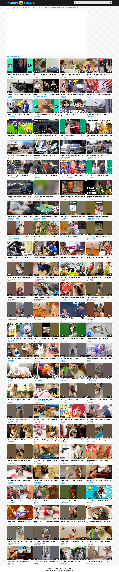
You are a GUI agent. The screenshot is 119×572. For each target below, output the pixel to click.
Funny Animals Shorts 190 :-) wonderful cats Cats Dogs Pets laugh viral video (45, 542)
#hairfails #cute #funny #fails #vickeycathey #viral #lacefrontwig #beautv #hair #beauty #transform (18, 298)
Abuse (69, 568)
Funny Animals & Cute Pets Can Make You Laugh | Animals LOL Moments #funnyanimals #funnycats (20, 237)
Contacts (63, 568)
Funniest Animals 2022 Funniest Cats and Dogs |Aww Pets (73, 481)
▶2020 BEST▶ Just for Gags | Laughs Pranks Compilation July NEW (45, 74)
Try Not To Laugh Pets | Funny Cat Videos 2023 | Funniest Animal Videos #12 (20, 481)
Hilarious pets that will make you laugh (45, 501)
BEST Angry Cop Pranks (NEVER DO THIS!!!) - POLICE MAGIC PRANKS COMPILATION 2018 (18, 176)
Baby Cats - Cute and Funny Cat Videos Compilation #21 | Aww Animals (19, 359)
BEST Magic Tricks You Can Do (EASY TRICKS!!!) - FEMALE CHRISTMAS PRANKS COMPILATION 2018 (20, 115)
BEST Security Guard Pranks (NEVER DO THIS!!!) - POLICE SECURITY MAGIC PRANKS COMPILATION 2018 (45, 176)
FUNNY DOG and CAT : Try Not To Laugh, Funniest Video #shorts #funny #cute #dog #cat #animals (99, 298)
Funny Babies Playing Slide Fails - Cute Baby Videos (72, 257)
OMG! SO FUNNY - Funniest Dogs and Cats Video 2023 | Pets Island (46, 521)
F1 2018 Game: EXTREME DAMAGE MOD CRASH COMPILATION (45, 135)
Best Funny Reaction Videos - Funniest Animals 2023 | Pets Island (98, 562)
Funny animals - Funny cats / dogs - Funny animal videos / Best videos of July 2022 (20, 95)
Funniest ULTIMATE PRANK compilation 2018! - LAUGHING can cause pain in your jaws (72, 156)
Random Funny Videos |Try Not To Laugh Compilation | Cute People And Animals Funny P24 (19, 399)
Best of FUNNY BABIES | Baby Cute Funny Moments (99, 359)
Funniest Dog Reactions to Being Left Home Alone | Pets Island (18, 562)
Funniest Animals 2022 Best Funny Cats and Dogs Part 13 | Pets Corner (72, 460)
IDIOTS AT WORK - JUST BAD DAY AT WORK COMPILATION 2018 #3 (97, 156)
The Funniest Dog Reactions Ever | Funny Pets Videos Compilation (99, 481)
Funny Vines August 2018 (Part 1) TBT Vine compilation (72, 135)
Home (50, 568)
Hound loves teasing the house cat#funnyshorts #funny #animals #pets (19, 420)
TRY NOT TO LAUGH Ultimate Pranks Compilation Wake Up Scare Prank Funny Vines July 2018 (19, 74)
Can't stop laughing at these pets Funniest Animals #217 (46, 481)
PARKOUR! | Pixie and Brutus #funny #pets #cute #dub (73, 217)
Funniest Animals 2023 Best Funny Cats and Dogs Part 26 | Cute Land (72, 379)
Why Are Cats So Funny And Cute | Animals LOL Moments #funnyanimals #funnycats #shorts (73, 338)
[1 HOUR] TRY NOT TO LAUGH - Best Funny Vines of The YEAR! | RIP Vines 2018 (46, 115)
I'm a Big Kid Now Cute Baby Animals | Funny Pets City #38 (45, 237)
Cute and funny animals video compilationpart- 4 (69, 359)
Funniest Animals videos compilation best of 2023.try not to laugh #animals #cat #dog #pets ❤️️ (46, 562)
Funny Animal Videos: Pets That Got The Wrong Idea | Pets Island (98, 420)
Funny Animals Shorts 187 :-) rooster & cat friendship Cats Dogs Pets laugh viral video (73, 521)
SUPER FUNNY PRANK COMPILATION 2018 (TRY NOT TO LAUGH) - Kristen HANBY (99, 135)
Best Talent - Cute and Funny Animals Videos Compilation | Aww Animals (98, 257)
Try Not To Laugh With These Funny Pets (72, 562)
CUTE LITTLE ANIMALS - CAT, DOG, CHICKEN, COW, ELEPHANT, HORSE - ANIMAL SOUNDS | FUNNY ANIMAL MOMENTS (71, 277)
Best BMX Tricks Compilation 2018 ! (97, 115)
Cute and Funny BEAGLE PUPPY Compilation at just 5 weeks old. (43, 298)
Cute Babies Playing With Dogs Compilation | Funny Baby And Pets (71, 237)
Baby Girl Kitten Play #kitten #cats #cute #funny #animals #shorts (98, 379)
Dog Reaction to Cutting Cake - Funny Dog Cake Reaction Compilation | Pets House (46, 440)
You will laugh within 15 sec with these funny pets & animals (19, 501)
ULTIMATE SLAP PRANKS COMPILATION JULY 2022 (72, 95)
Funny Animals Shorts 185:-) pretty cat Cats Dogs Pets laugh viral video (19, 460)
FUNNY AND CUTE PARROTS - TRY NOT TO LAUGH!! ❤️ (99, 277)
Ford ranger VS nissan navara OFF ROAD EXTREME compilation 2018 (19, 156)
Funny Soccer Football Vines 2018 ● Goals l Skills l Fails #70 (20, 135)
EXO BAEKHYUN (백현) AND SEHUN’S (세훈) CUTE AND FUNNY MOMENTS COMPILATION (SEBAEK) (72, 318)
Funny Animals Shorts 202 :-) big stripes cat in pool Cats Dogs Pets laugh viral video (72, 501)
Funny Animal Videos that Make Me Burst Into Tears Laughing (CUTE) (72, 298)
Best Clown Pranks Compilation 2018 (98, 196)
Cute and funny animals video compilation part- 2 (46, 338)
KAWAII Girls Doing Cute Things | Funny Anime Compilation (19, 379)
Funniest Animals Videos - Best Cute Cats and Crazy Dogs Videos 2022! (46, 277)
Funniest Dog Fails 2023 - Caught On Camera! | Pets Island (97, 501)
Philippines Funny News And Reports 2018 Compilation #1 (73, 196)
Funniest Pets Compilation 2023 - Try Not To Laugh (99, 521)
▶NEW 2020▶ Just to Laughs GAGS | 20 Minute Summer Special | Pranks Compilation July (98, 74)
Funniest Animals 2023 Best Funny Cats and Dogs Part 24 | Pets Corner (98, 542)
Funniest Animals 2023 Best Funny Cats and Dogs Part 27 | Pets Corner (45, 420)
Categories (56, 568)
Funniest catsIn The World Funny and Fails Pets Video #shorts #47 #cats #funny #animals (99, 399)
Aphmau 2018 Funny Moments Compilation (69, 115)
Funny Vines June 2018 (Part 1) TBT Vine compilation (99, 176)
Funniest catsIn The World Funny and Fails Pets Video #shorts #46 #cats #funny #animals (99, 440)
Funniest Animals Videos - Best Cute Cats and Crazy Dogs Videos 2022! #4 (46, 318)
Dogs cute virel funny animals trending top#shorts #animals (19, 277)
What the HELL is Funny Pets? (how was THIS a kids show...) (72, 420)
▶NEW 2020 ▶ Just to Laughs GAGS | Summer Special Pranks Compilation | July (73, 74)
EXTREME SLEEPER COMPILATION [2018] (19, 196)
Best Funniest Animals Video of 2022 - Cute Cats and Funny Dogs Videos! (45, 379)
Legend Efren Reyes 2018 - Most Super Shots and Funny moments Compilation (45, 217)
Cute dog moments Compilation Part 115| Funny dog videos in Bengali (20, 338)
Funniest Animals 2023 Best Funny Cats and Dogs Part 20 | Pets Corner (72, 542)
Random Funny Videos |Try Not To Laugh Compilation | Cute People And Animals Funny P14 (46, 257)
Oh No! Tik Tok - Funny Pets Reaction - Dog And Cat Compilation (19, 440)
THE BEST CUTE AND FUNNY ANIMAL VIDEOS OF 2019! (18, 257)
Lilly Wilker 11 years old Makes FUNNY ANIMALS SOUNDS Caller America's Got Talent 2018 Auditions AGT (72, 176)
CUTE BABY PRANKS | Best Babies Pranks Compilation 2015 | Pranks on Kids (46, 399)
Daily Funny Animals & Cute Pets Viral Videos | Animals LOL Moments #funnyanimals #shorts (98, 217)
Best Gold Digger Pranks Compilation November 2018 (45, 156)
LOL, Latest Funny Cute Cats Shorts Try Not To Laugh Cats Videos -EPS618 (98, 318)
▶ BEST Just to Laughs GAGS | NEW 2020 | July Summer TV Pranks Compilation (46, 95)
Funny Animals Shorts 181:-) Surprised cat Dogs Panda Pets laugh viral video (20, 542)
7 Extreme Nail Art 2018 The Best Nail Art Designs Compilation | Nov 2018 (99, 95)
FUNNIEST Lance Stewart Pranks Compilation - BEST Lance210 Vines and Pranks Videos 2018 (45, 196)
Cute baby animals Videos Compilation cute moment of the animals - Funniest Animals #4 (45, 359)
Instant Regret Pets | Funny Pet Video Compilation (98, 460)
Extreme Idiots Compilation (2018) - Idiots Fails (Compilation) (20, 217)
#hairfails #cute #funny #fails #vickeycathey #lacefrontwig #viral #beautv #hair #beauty (71, 399)
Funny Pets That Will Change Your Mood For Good (72, 440)
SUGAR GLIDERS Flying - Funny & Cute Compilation (98, 338)
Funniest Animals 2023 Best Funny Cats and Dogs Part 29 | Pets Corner (19, 521)
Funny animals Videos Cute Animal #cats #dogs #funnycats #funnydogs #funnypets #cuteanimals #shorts (99, 237)
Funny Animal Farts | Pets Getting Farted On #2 (45, 460)
